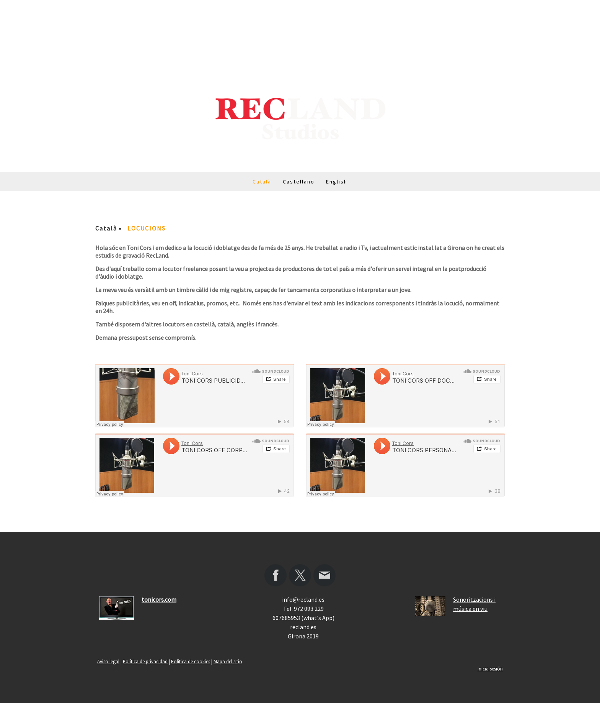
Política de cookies (190, 661)
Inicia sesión (490, 669)
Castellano (299, 181)
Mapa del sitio (228, 661)
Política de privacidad (145, 661)
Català (262, 181)
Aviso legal (108, 661)
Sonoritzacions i (474, 599)
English (336, 181)
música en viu (470, 608)
